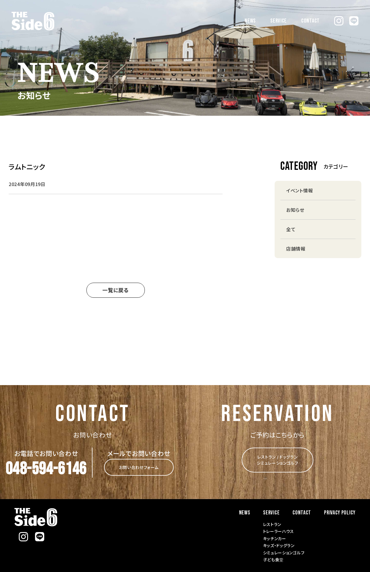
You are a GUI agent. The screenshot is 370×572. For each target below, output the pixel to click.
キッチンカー (274, 538)
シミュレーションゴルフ (284, 553)
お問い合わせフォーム (139, 467)
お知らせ (295, 209)
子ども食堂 (273, 559)
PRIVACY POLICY (340, 512)
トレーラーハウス (278, 531)
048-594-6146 (45, 469)
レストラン (272, 524)
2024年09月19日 (27, 184)
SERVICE (278, 20)
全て (290, 229)
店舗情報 (296, 248)
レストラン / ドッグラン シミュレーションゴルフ (277, 460)
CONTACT (310, 20)
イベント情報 (299, 190)
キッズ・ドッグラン (279, 545)
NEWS (250, 20)
